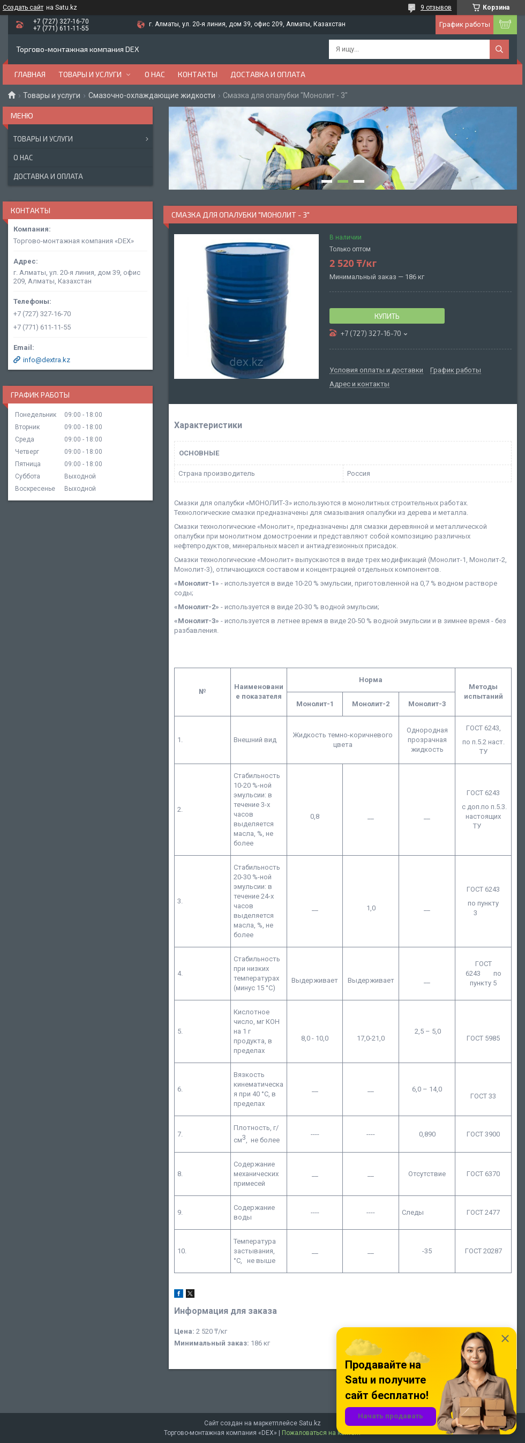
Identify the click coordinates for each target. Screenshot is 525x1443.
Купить (387, 316)
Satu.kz (310, 1423)
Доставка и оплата (267, 74)
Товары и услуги (90, 74)
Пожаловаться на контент (321, 1433)
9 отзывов (436, 7)
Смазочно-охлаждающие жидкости (151, 95)
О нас (155, 74)
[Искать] (499, 49)
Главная (30, 74)
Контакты (198, 74)
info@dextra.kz (46, 360)
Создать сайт (23, 7)
